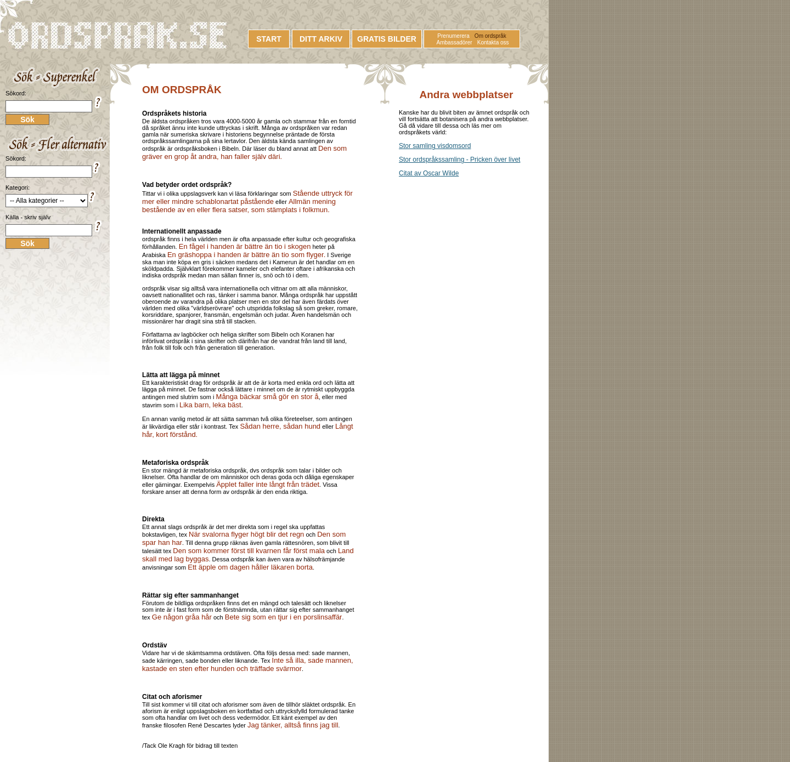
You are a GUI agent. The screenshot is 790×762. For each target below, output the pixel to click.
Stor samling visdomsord (435, 146)
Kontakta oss (493, 42)
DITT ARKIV (321, 39)
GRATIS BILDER (386, 39)
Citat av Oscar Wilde (429, 173)
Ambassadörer (454, 42)
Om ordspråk (490, 36)
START (268, 39)
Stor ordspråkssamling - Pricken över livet (459, 159)
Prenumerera (453, 36)
